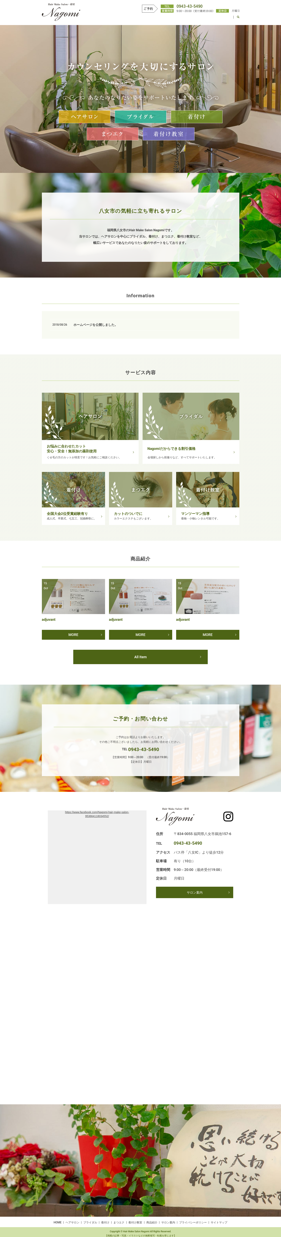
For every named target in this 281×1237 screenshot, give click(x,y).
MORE (73, 634)
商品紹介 (205, 18)
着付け (154, 18)
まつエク (169, 18)
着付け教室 (188, 18)
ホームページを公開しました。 (95, 325)
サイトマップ (219, 1223)
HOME (102, 18)
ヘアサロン (119, 18)
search (238, 19)
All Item (140, 657)
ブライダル (138, 18)
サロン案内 (224, 18)
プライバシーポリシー (193, 1223)
